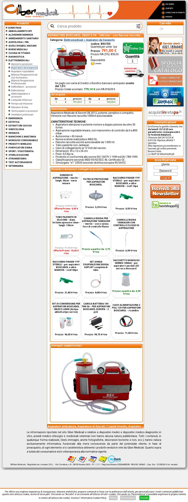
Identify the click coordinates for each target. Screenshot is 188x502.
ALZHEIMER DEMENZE (20, 34)
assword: (166, 170)
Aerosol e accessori (21, 64)
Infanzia (13, 133)
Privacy (168, 17)
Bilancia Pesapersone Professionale (22, 82)
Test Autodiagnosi (20, 162)
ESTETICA (13, 122)
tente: (166, 164)
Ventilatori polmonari (22, 114)
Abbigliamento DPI (20, 31)
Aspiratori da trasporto (24, 67)
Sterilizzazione (18, 155)
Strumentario (17, 158)
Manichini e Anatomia (22, 136)
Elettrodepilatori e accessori (20, 95)
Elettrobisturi (18, 90)
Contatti (169, 8)
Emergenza (15, 118)
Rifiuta (113, 498)
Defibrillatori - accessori (23, 86)
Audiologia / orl (18, 42)
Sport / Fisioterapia (21, 151)
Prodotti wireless (19, 144)
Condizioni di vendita (175, 13)
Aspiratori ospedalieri (22, 71)
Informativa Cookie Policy (93, 498)
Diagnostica (16, 56)
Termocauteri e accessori (24, 111)
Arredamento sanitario (23, 38)
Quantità (132, 56)
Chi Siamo (169, 4)
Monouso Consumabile (23, 140)
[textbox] (94, 26)
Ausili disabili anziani (22, 45)
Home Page (13, 27)
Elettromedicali (18, 60)
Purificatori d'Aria (20, 147)
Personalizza (128, 498)
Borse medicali (18, 49)
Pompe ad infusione (21, 103)
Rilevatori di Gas (19, 107)
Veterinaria (15, 166)
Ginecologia (16, 129)
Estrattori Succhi (20, 125)
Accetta (144, 498)
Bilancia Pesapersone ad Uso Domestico (24, 76)
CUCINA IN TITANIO (19, 53)
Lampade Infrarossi (21, 100)
